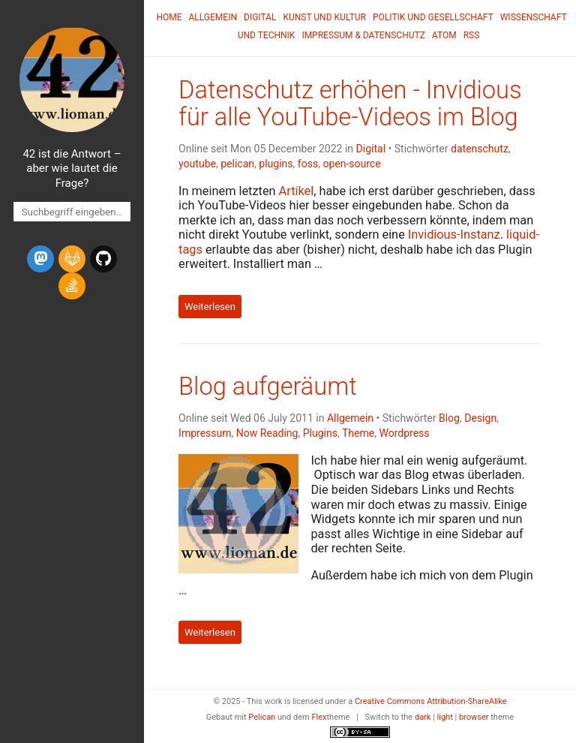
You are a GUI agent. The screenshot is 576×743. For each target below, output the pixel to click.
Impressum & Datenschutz (363, 35)
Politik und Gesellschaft (433, 17)
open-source (351, 164)
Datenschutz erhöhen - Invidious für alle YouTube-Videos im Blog (349, 103)
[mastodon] (40, 258)
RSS (472, 35)
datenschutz (479, 149)
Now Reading (267, 433)
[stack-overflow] (72, 285)
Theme (358, 433)
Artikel (296, 191)
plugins (275, 164)
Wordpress (404, 433)
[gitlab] (72, 258)
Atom (444, 35)
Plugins (320, 433)
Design (480, 418)
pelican (237, 164)
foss (308, 164)
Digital (260, 17)
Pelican (261, 717)
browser (474, 717)
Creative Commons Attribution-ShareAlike (431, 701)
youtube (197, 164)
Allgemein (213, 17)
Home (169, 17)
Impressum (205, 433)
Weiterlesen (210, 306)
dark (423, 717)
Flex (318, 717)
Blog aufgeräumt (267, 386)
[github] (103, 258)
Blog (449, 418)
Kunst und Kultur (324, 17)
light (445, 717)
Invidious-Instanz (454, 234)
